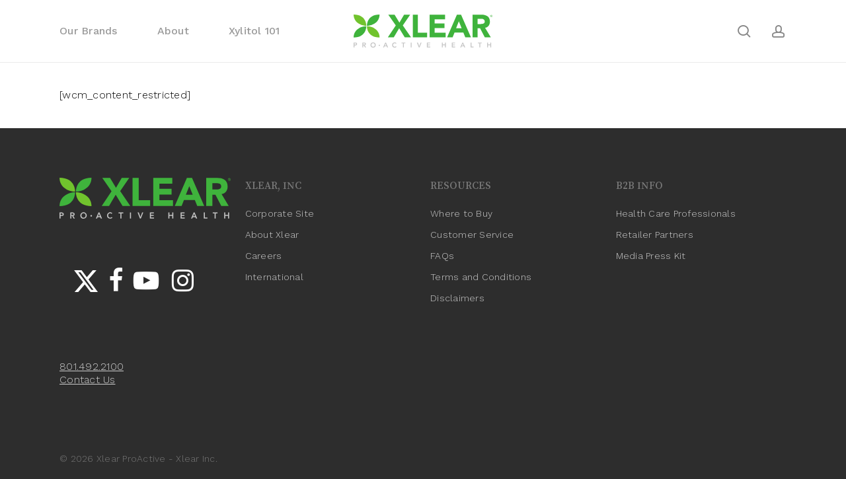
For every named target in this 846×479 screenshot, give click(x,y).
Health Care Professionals (676, 213)
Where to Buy (461, 213)
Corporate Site (280, 213)
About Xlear (272, 234)
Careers (263, 255)
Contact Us (87, 379)
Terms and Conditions (480, 277)
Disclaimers (457, 298)
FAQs (442, 255)
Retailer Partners (654, 234)
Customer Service (472, 234)
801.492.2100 (91, 366)
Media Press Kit (651, 255)
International (274, 277)
